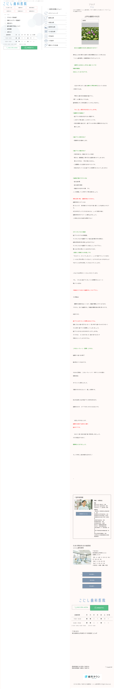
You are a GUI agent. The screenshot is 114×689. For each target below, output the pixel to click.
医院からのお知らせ (98, 10)
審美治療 (51, 18)
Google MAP (109, 667)
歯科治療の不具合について (13, 26)
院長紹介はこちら (83, 514)
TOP (8, 14)
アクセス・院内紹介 (12, 17)
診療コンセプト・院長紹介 (13, 20)
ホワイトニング (53, 13)
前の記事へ (92, 574)
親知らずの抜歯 (53, 45)
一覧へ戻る (92, 580)
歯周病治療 (51, 27)
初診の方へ (10, 23)
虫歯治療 (51, 22)
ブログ (106, 10)
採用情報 (9, 29)
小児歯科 (51, 40)
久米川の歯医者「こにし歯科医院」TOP (82, 10)
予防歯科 (51, 36)
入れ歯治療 (51, 31)
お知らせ (9, 32)
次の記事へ (92, 586)
